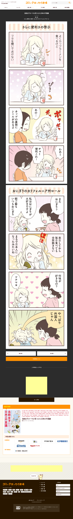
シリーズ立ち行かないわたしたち (26, 492)
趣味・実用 (26, 490)
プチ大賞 (42, 7)
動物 (8, 492)
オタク (10, 490)
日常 (13, 490)
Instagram (58, 489)
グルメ (17, 490)
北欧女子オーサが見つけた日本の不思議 (35, 419)
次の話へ (52, 353)
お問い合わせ (31, 498)
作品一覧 (29, 7)
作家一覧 (55, 7)
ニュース (18, 7)
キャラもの (5, 494)
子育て (16, 492)
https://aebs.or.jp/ (44, 507)
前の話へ (21, 353)
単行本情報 (67, 7)
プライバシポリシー (40, 498)
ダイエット (5, 490)
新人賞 (5, 492)
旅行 (30, 490)
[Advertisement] (36, 386)
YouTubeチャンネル (60, 486)
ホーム (6, 7)
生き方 (22, 490)
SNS (11, 492)
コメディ (10, 494)
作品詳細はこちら (36, 359)
